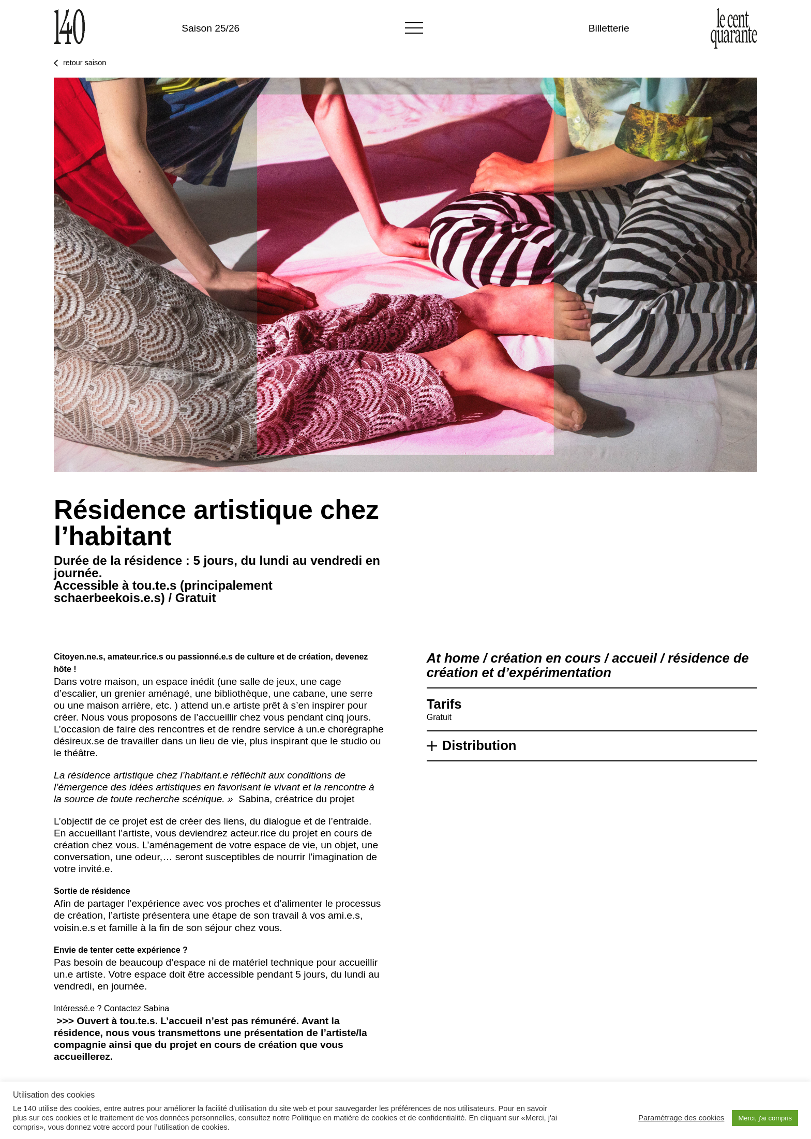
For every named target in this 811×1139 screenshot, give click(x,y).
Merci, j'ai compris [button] (765, 1118)
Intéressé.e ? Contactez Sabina (111, 1008)
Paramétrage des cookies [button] (681, 1118)
